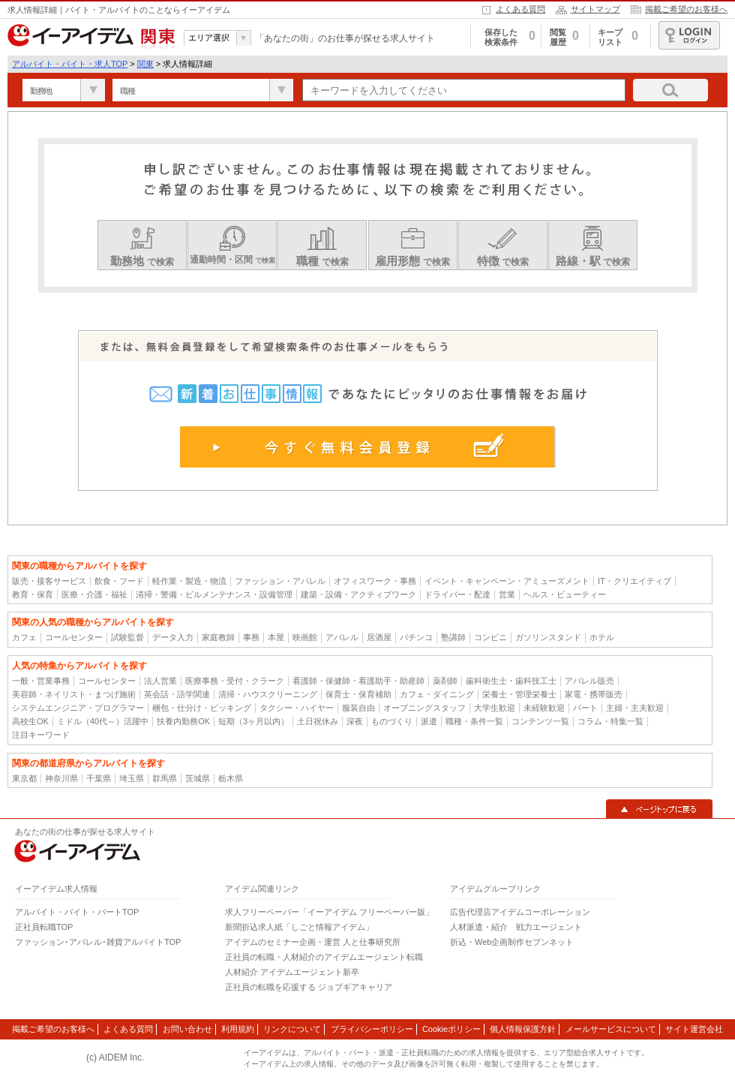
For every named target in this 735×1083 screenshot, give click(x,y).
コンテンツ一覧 (540, 721)
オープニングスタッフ (424, 707)
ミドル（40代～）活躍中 (102, 721)
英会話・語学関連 (177, 694)
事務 (251, 637)
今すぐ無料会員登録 (367, 447)
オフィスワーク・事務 (375, 580)
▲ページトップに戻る (659, 809)
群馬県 (164, 778)
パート (585, 707)
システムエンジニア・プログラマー (78, 707)
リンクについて (292, 1028)
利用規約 (237, 1028)
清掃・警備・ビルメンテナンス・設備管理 (214, 594)
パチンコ (416, 637)
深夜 (354, 721)
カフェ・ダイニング (437, 694)
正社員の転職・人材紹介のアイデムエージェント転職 (324, 956)
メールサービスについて (611, 1028)
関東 (145, 63)
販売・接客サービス (49, 580)
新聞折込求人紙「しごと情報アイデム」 (299, 926)
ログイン (689, 35)
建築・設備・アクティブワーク (358, 594)
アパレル (342, 637)
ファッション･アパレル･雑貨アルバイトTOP (98, 941)
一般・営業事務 (41, 680)
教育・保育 (32, 594)
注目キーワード (41, 734)
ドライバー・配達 (457, 594)
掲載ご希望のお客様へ (686, 9)
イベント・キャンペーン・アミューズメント (507, 580)
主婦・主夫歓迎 (635, 707)
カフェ (24, 637)
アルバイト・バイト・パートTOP (77, 911)
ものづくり (391, 721)
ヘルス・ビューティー (565, 594)
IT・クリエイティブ (634, 580)
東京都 (24, 778)
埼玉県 (131, 778)
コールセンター (74, 637)
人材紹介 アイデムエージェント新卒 (292, 971)
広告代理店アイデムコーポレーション (520, 911)
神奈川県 (61, 778)
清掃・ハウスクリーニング (267, 694)
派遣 (429, 721)
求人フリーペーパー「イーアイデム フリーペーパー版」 (329, 911)
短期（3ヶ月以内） (253, 721)
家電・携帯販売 (593, 694)
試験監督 (127, 637)
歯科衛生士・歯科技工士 (511, 680)
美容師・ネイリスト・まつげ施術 (74, 694)
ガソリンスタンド (548, 637)
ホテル (602, 637)
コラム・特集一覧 (611, 721)
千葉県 (98, 778)
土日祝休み (317, 721)
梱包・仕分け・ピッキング (201, 707)
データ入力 (173, 637)
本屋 (276, 637)
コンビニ (490, 637)
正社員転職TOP (44, 926)
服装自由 (358, 707)
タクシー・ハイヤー (297, 707)
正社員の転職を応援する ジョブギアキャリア (308, 986)
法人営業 (160, 680)
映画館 (304, 637)
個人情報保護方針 (523, 1028)
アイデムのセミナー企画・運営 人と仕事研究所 (312, 941)
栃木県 (230, 778)
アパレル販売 (589, 680)
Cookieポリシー (451, 1028)
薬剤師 (445, 680)
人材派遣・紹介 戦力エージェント (516, 926)
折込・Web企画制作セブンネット (512, 941)
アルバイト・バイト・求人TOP (70, 63)
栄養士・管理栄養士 (519, 694)
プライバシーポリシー (372, 1028)
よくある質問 (520, 9)
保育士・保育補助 (359, 694)
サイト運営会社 (694, 1028)
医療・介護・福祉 (95, 594)
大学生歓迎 (494, 707)
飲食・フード (119, 580)
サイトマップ (595, 9)
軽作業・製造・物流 (189, 580)
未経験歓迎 (544, 707)
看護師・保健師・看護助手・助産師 (358, 680)
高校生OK (30, 721)
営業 (507, 594)
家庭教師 (218, 637)
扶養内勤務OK (183, 721)
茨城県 (197, 778)
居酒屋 (379, 637)
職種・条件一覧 (474, 721)
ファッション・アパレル (280, 580)
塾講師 (453, 637)
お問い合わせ (187, 1028)
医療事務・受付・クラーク (234, 680)
